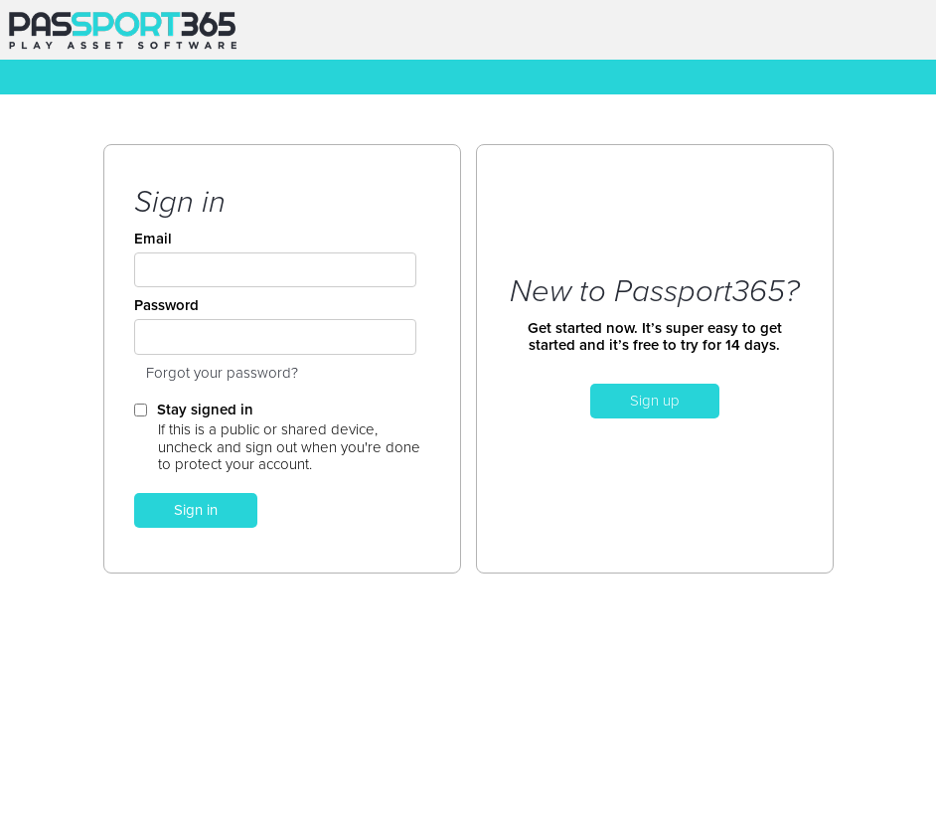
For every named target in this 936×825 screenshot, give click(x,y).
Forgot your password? (222, 373)
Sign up (655, 401)
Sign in (196, 510)
